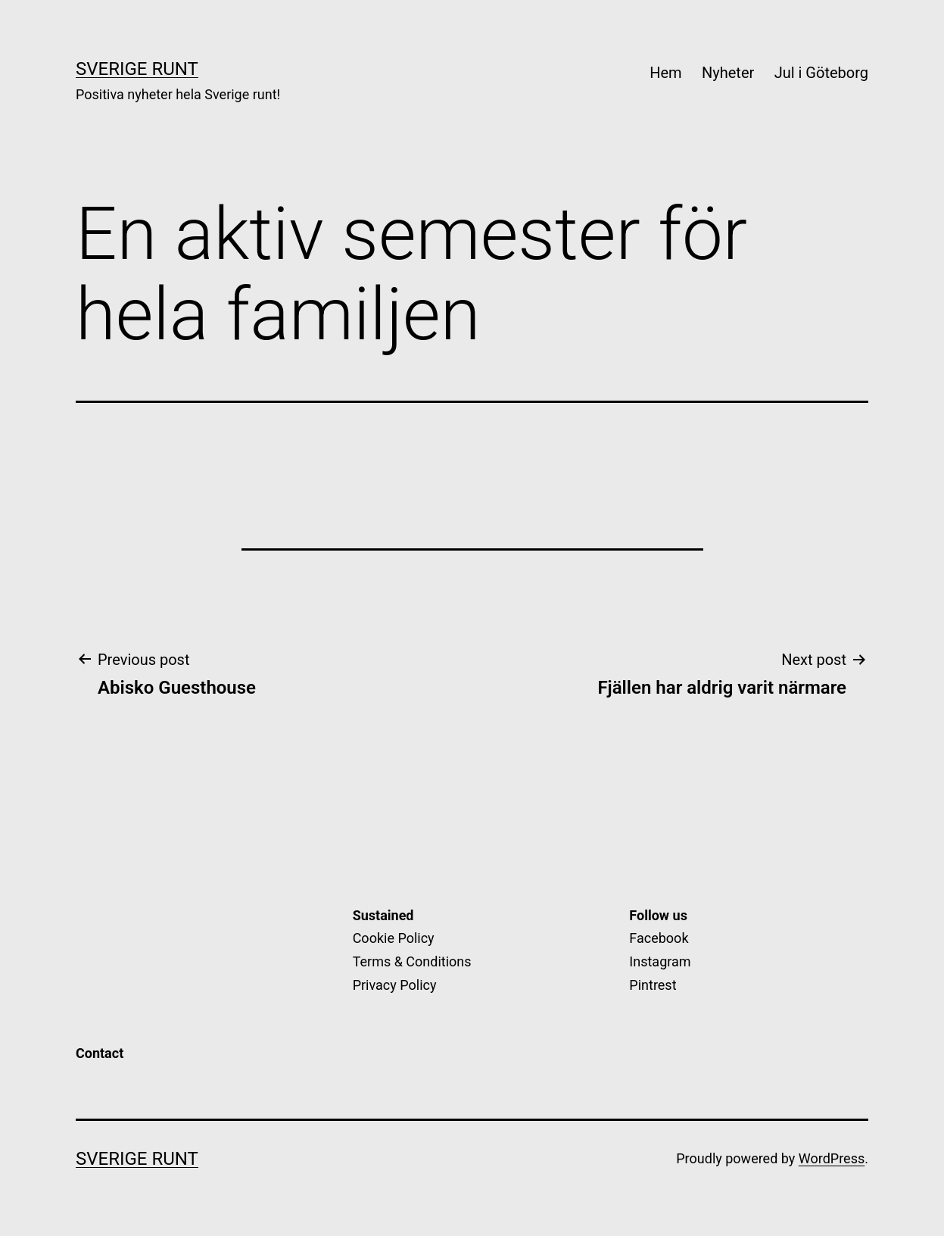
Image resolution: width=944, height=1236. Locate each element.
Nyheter (728, 73)
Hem (665, 73)
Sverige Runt (137, 69)
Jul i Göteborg (821, 73)
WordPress (832, 1158)
